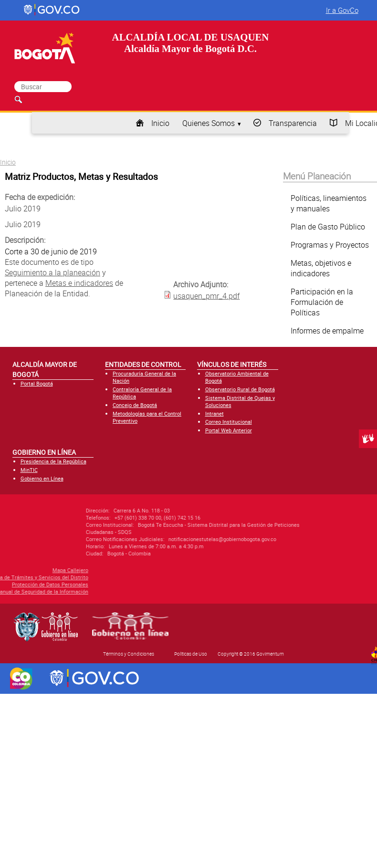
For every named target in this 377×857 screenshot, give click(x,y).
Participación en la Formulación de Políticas (322, 302)
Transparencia (293, 123)
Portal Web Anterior (228, 430)
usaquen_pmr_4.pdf (206, 296)
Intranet (214, 413)
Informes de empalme (327, 330)
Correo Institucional (228, 421)
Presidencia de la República (53, 461)
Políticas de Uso (190, 653)
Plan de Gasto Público (328, 226)
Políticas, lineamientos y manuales (329, 203)
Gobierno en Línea (42, 478)
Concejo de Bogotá (135, 404)
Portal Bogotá (37, 383)
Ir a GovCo (342, 10)
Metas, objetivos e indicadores (321, 268)
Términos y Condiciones (128, 653)
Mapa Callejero (35, 570)
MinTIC (29, 469)
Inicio (160, 123)
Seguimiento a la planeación (52, 272)
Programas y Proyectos (330, 245)
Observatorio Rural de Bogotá (240, 389)
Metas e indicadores (79, 283)
